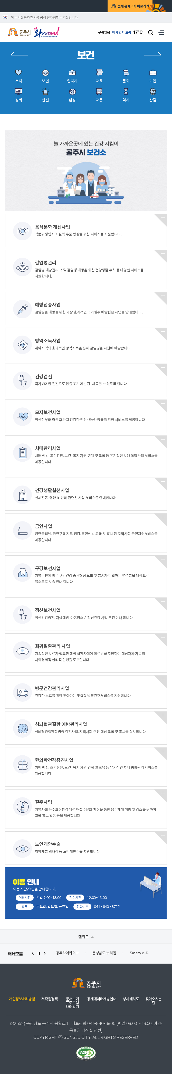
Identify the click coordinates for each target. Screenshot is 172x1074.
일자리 (152, 53)
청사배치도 (131, 999)
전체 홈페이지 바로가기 (124, 6)
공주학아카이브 (67, 953)
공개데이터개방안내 (101, 999)
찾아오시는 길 (154, 1001)
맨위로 (86, 936)
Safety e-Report (144, 953)
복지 (19, 53)
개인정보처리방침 (22, 999)
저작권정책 (49, 999)
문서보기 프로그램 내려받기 (72, 1003)
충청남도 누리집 (104, 953)
